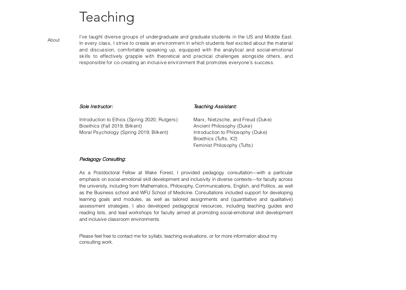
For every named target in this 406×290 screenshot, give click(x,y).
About (54, 40)
